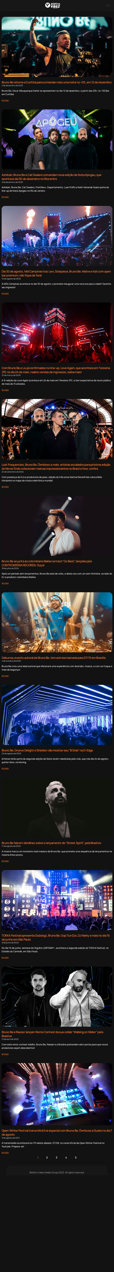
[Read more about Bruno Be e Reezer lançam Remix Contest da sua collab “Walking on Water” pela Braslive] (5, 1054)
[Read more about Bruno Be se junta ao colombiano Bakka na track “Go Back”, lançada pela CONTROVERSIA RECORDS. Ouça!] (5, 583)
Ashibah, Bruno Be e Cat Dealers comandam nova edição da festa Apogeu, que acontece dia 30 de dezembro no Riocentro (51, 177)
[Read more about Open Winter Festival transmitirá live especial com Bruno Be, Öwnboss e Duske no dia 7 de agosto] (5, 1152)
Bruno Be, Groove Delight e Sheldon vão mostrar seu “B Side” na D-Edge (47, 750)
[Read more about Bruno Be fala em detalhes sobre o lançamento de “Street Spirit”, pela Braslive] (5, 860)
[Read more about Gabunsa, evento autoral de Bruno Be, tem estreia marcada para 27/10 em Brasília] (5, 675)
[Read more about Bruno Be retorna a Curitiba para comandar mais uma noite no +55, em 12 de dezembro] (5, 100)
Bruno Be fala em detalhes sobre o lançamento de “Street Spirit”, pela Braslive (51, 843)
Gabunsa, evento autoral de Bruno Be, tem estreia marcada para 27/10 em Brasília (53, 658)
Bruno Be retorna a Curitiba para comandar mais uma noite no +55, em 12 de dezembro (57, 82)
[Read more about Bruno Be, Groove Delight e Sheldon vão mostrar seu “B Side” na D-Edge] (5, 768)
